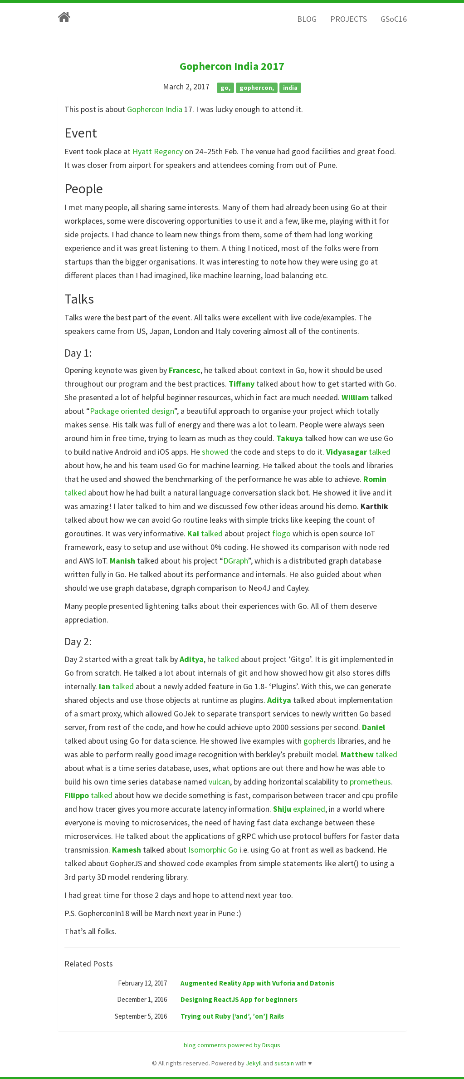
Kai (193, 533)
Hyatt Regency (157, 151)
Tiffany (241, 383)
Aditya (192, 659)
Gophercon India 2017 (232, 66)
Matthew (357, 754)
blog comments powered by (232, 1045)
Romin (374, 479)
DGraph (235, 560)
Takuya (289, 438)
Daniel (373, 727)
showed (215, 451)
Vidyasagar (346, 451)
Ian (104, 686)
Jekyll (254, 1063)
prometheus (370, 781)
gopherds (319, 741)
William (355, 397)
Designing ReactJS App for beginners (239, 999)
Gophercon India (154, 109)
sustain (284, 1063)
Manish (122, 560)
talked (380, 451)
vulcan (219, 781)
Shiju (282, 809)
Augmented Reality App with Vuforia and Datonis (257, 983)
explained (309, 809)
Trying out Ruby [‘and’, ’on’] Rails (232, 1016)
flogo (281, 533)
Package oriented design (132, 411)
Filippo (76, 795)
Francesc (184, 370)
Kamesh (126, 849)
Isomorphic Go (213, 849)
